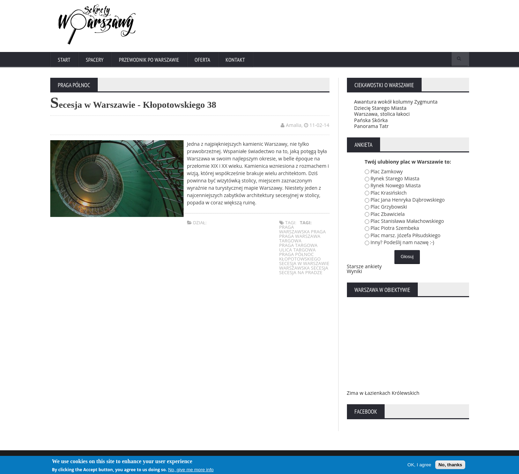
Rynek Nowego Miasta (395, 186)
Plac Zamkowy (386, 173)
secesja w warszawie (304, 265)
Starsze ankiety (364, 267)
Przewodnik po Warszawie (150, 60)
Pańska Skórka (370, 121)
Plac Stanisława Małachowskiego (407, 222)
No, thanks (450, 464)
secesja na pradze (301, 274)
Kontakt (238, 60)
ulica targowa (298, 251)
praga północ (297, 256)
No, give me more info (191, 469)
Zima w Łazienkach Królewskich (382, 394)
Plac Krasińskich (388, 194)
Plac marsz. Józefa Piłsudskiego (405, 236)
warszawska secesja (304, 269)
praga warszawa (300, 238)
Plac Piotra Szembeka (394, 229)
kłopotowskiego (300, 260)
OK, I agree (419, 464)
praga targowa (299, 247)
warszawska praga (303, 233)
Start (64, 60)
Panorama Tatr (371, 127)
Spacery (95, 60)
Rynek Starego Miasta (394, 179)
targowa (291, 242)
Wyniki (354, 272)
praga (287, 229)
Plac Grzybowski (388, 208)
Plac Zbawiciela (387, 215)
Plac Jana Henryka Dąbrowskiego (407, 201)
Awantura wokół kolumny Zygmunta (395, 103)
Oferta (205, 60)
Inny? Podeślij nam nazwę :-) (402, 243)
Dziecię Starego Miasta (380, 109)
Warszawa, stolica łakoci (381, 115)
